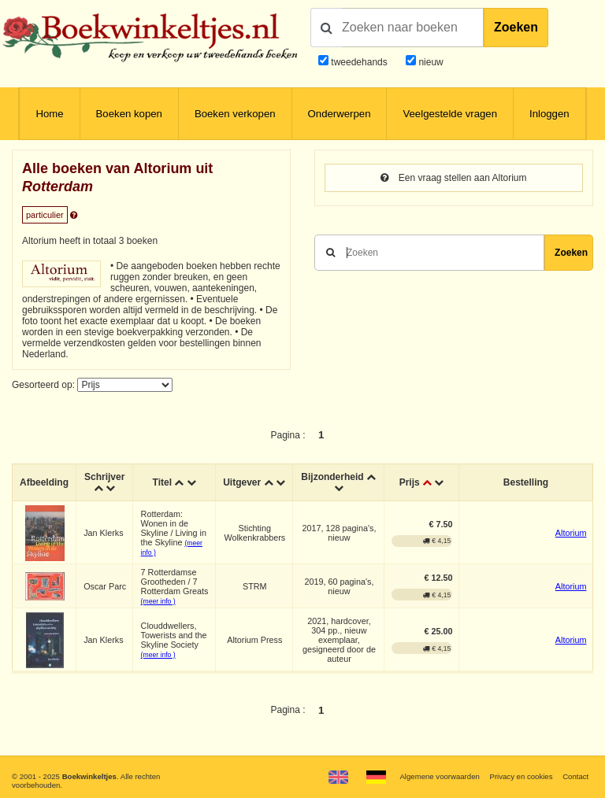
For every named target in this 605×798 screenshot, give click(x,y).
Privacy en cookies (520, 776)
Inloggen (549, 114)
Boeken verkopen (235, 114)
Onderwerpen (339, 114)
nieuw (430, 62)
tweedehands (359, 62)
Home (49, 114)
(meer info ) (158, 601)
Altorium (571, 533)
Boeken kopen (129, 114)
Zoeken (516, 27)
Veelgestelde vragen (450, 114)
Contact (575, 776)
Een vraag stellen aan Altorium (453, 177)
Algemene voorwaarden (439, 776)
